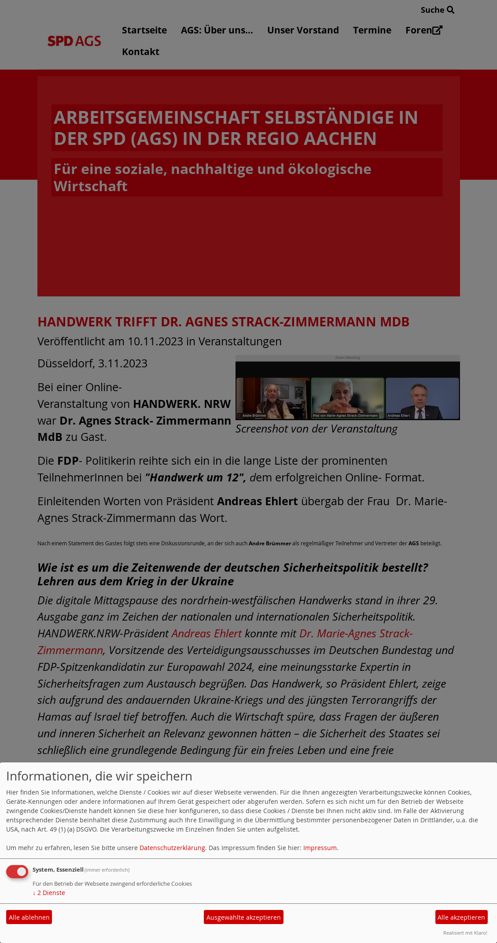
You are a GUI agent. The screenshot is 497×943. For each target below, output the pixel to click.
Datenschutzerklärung (172, 847)
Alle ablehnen (29, 917)
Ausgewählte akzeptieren (243, 917)
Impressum (320, 847)
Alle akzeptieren (461, 917)
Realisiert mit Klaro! (465, 932)
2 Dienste (49, 892)
